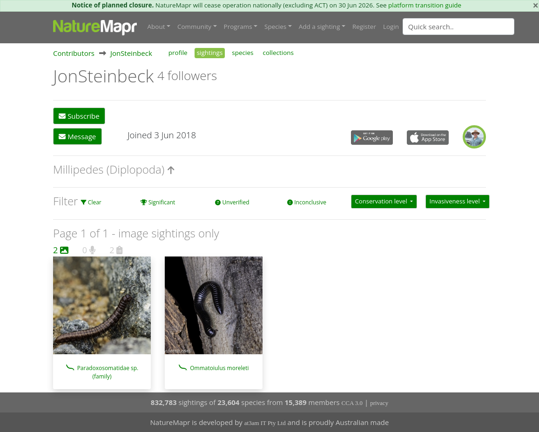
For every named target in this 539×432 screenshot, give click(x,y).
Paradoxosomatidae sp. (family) (108, 372)
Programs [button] (238, 26)
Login (391, 26)
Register (364, 26)
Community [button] (194, 26)
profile (178, 52)
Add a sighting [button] (319, 26)
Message (77, 136)
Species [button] (275, 26)
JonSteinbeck (131, 53)
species (242, 52)
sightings (210, 52)
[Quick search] (458, 26)
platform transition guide (424, 5)
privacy (379, 402)
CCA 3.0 (352, 402)
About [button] (156, 26)
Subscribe (79, 116)
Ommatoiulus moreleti (219, 368)
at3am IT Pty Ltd (265, 422)
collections (278, 52)
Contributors (73, 53)
